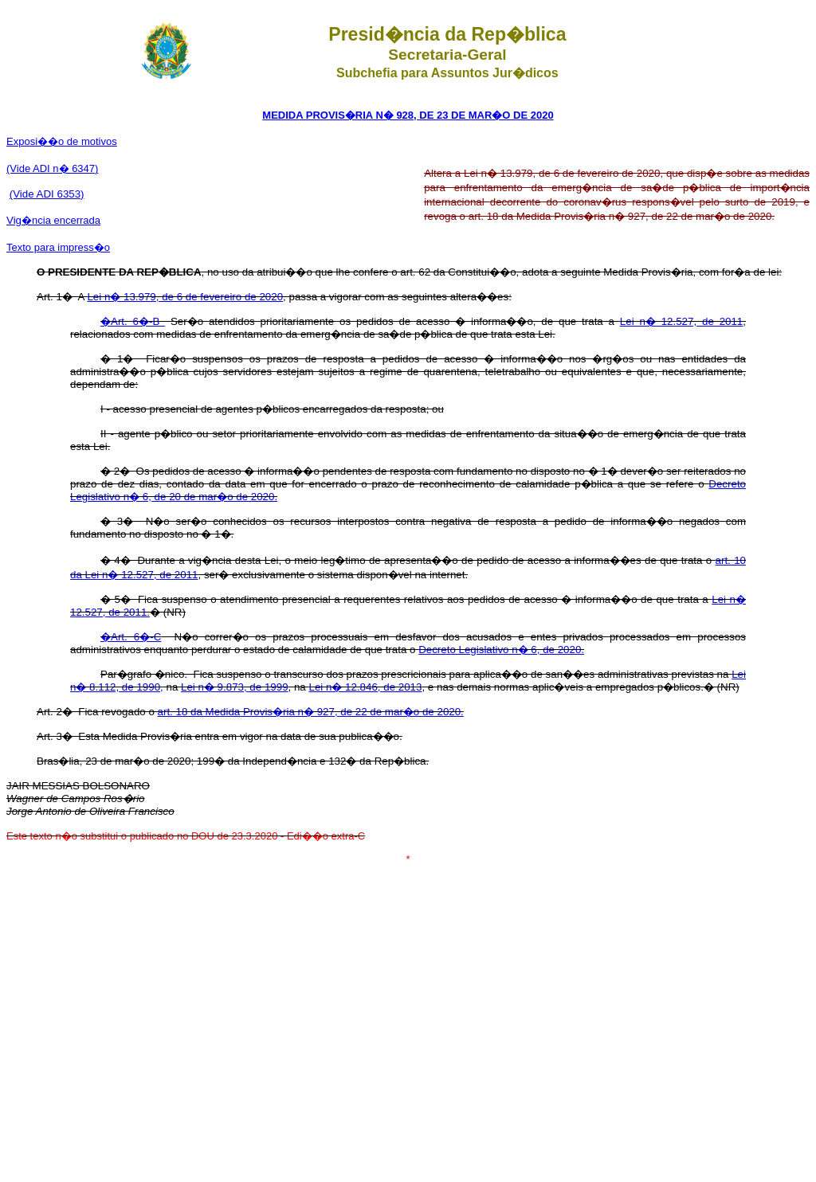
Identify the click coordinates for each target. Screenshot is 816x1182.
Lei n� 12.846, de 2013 (365, 687)
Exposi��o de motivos (61, 141)
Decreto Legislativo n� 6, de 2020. (501, 650)
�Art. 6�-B (132, 321)
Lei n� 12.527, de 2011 (681, 321)
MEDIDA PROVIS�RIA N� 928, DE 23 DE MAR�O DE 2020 (407, 115)
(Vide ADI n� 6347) (52, 168)
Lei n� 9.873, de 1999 (234, 687)
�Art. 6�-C (130, 637)
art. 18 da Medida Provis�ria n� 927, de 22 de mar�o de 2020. (311, 712)
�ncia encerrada (53, 220)
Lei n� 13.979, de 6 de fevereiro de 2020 (185, 297)
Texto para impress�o (58, 247)
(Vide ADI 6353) (47, 194)
